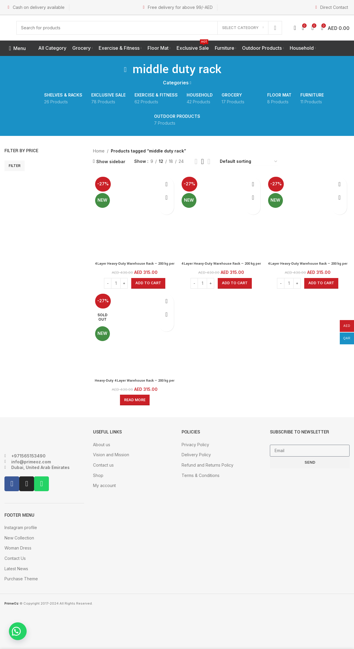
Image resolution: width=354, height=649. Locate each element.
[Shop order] (248, 162)
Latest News (16, 567)
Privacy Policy (195, 443)
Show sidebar (110, 161)
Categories (176, 83)
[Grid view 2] (196, 161)
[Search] (149, 28)
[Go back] (125, 69)
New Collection (19, 536)
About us (101, 443)
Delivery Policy (196, 453)
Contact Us (15, 557)
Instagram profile (20, 526)
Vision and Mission (111, 453)
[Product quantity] (114, 281)
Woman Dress (17, 547)
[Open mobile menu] (17, 48)
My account (104, 484)
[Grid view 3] (202, 161)
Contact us (103, 464)
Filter (14, 165)
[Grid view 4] (209, 161)
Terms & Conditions (201, 474)
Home (99, 150)
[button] (21, 628)
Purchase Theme (21, 577)
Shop (98, 474)
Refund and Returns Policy (207, 464)
